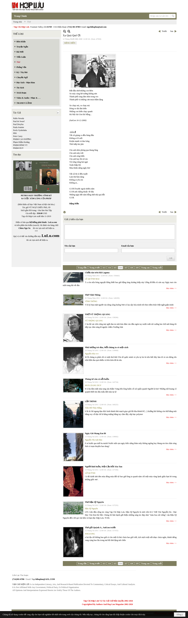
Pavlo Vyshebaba (20, 130)
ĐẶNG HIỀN (69, 43)
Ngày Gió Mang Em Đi (95, 433)
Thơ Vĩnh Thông (93, 295)
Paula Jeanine (18, 127)
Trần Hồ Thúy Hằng (93, 408)
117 (126, 267)
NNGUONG (90, 534)
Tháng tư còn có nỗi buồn (97, 379)
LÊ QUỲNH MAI (92, 279)
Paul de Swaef (19, 121)
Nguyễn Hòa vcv (92, 354)
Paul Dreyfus (18, 124)
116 (120, 267)
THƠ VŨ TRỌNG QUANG (97, 314)
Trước (164, 31)
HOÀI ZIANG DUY (93, 385)
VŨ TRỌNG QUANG (94, 320)
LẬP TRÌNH (91, 401)
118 (131, 267)
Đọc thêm (170, 288)
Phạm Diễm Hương (21, 142)
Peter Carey (17, 136)
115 (115, 267)
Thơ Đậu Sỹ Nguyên (94, 502)
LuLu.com (52, 222)
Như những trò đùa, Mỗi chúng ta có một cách (106, 347)
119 (137, 267)
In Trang (64, 212)
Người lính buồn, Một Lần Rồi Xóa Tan (103, 466)
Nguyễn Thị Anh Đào (93, 440)
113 (104, 267)
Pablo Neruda (18, 118)
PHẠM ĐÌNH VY (20, 145)
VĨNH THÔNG (91, 301)
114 (109, 267)
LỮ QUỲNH (90, 473)
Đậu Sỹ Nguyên (91, 508)
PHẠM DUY (18, 148)
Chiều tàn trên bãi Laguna (97, 272)
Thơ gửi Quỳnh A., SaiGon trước (100, 527)
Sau (171, 31)
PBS (15, 133)
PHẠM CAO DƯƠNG (22, 139)
